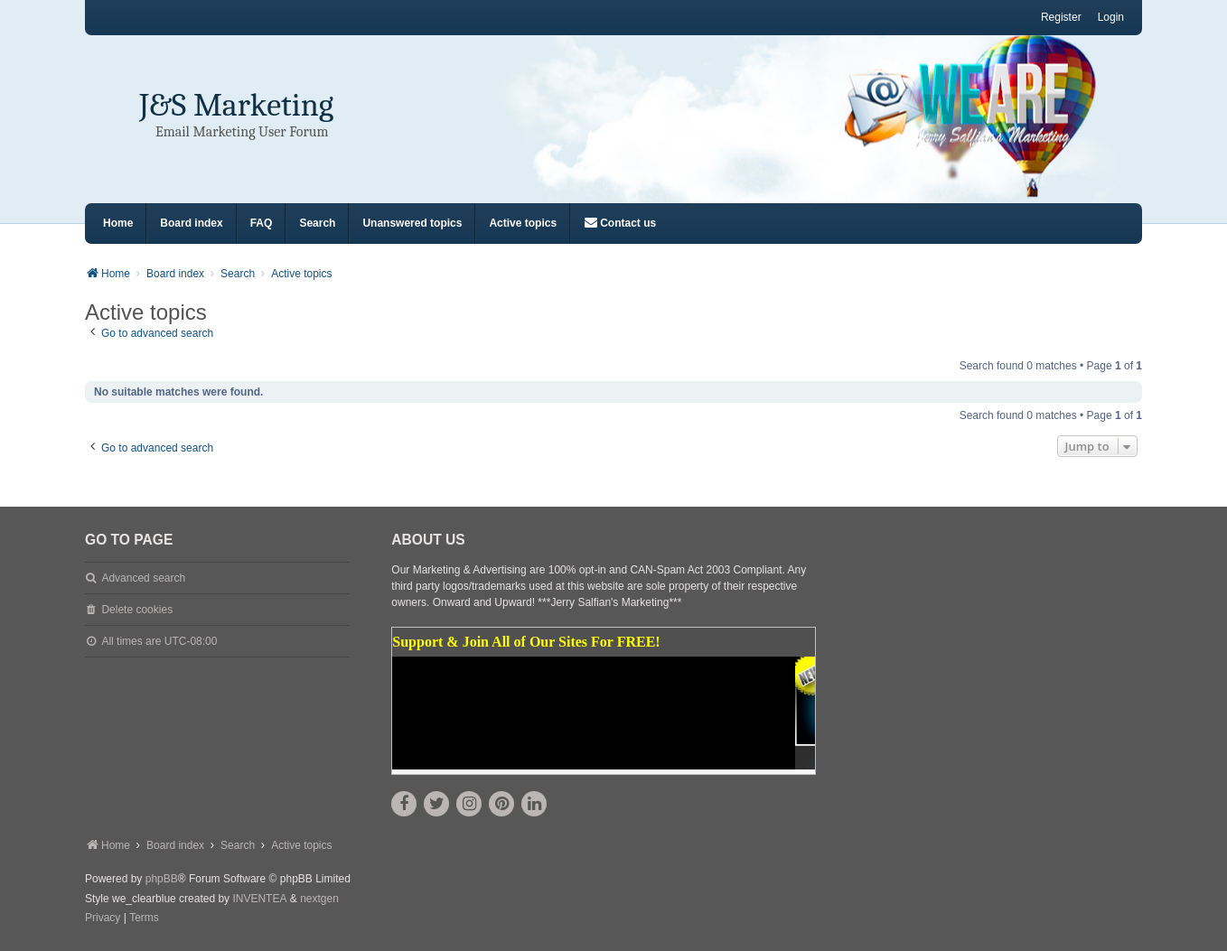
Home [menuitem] (118, 223)
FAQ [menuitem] (261, 223)
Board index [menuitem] (191, 223)
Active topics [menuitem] (523, 223)
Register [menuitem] (1061, 17)
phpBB (161, 878)
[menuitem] (620, 223)
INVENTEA (259, 898)
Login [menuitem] (1111, 17)
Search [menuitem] (317, 223)
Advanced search (143, 578)
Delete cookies (137, 609)
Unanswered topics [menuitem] (412, 223)
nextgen (319, 898)
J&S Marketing (236, 105)
